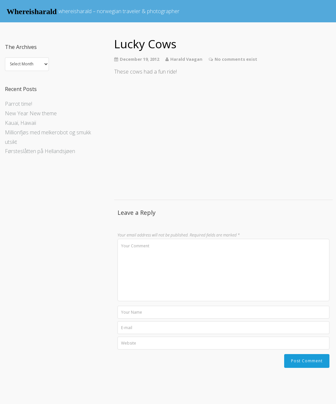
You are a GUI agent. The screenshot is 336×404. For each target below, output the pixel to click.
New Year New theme (31, 113)
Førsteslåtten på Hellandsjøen (40, 151)
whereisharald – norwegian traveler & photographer (118, 11)
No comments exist (236, 59)
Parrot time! (18, 103)
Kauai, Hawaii (20, 122)
